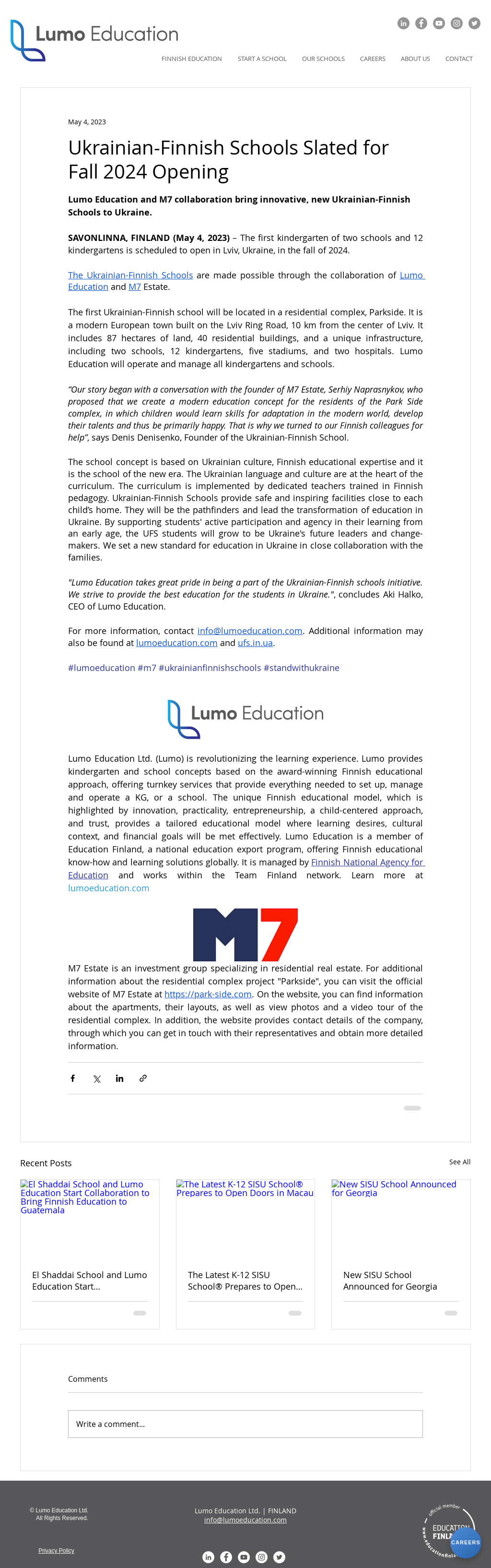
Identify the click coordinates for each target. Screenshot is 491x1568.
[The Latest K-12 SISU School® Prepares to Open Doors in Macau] (245, 1218)
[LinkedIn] (403, 23)
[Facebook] (421, 23)
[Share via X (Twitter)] (96, 1078)
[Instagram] (457, 23)
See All (460, 1161)
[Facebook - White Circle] (226, 1557)
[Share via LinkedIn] (119, 1078)
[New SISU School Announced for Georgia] (401, 1218)
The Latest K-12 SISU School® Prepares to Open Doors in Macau (242, 1280)
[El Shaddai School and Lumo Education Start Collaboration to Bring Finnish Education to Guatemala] (90, 1218)
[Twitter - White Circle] (279, 1557)
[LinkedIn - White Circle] (208, 1557)
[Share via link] (143, 1078)
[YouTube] (439, 23)
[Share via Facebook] (72, 1078)
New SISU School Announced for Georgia (390, 1280)
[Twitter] (474, 23)
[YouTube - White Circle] (244, 1557)
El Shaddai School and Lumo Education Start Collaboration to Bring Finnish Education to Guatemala (89, 1280)
